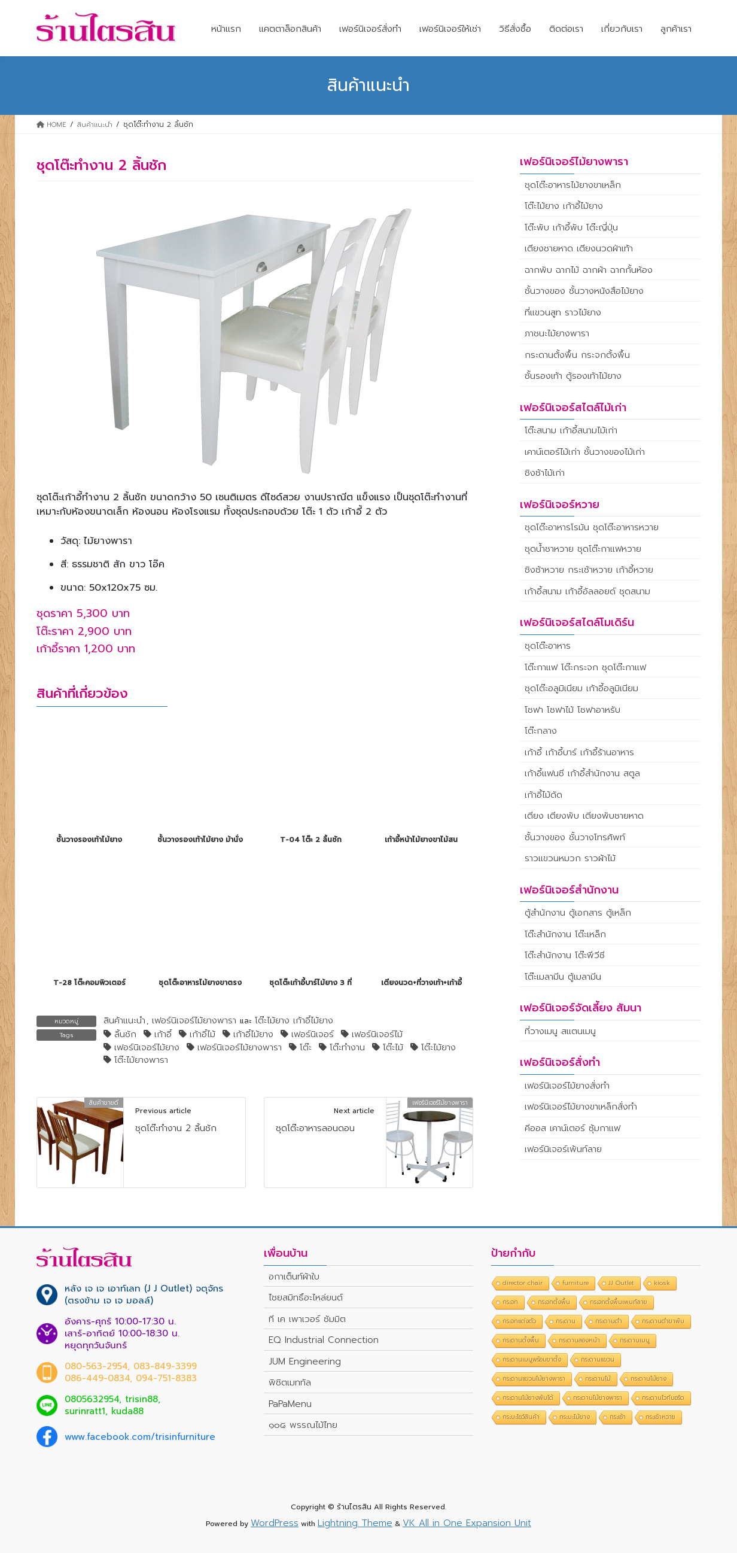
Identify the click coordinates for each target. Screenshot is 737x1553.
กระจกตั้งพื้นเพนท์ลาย (618, 1301)
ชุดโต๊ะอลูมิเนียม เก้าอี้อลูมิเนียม (581, 688)
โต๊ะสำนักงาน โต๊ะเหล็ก (565, 934)
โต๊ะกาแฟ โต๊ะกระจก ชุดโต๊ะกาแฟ (585, 667)
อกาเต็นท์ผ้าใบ (294, 1276)
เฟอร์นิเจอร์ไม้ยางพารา (194, 1021)
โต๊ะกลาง (541, 730)
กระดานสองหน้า (579, 1340)
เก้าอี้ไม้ (202, 1034)
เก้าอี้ (163, 1034)
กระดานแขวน (597, 1359)
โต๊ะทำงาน (347, 1048)
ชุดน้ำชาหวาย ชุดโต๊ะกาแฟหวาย (583, 548)
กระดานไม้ (598, 1378)
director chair (522, 1282)
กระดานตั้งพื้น (520, 1340)
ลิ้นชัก (125, 1034)
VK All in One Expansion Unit (467, 1523)
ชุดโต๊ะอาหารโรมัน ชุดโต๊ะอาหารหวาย (592, 527)
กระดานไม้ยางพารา (597, 1397)
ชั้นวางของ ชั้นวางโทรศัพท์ (575, 837)
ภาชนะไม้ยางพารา (557, 333)
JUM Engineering (305, 1361)
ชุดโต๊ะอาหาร (548, 645)
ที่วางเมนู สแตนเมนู (560, 1031)
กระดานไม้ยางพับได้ (527, 1397)
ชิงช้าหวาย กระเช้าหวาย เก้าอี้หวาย (589, 569)
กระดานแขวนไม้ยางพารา (533, 1378)
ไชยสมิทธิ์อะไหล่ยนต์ (306, 1297)
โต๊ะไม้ (393, 1048)
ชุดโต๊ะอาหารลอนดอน (315, 1128)
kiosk (662, 1282)
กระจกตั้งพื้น (554, 1301)
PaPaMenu (290, 1404)
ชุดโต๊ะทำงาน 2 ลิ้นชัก (176, 1128)
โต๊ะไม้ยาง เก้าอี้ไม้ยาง (294, 1021)
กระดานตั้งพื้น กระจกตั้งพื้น (577, 354)
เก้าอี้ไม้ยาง (253, 1034)
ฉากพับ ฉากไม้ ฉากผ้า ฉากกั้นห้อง (589, 269)
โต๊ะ (306, 1048)
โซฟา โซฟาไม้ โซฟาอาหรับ (572, 709)
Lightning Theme (355, 1523)
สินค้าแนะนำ (124, 1021)
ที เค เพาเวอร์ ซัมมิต (307, 1319)
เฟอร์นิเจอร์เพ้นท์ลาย (563, 1149)
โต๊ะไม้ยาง (438, 1048)
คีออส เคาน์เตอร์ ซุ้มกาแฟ (572, 1128)
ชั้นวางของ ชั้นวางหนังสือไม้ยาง (584, 290)
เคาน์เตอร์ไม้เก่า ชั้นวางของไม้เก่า (585, 451)
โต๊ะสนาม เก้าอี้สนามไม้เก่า (571, 430)
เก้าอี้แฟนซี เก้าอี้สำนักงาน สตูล (582, 773)
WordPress (275, 1523)
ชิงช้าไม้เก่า (545, 472)
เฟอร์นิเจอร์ (312, 1034)
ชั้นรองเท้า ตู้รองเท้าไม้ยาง (573, 375)
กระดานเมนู (635, 1340)
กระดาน (565, 1321)
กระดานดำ (608, 1321)
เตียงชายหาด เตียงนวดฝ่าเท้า (579, 248)
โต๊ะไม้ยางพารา (141, 1060)
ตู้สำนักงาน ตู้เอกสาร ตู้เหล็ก (578, 912)
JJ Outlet (621, 1282)
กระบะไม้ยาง (574, 1416)
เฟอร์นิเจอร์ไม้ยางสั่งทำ (567, 1085)
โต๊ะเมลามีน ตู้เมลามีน (563, 976)
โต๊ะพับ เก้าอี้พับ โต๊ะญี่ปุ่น (571, 227)
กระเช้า (618, 1416)
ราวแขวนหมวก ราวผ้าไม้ (570, 858)
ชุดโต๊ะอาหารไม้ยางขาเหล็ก (573, 185)
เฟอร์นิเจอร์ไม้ (377, 1034)
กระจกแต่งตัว (519, 1321)
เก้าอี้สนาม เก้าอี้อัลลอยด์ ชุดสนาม (587, 591)
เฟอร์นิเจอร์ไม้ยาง (146, 1048)
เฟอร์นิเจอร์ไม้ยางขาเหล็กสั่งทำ (581, 1106)
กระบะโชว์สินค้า (521, 1416)
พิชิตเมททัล (290, 1382)
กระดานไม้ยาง (648, 1378)
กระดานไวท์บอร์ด (663, 1397)
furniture (575, 1282)
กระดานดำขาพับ (663, 1321)
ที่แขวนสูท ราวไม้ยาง (563, 312)
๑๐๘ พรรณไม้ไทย (303, 1425)
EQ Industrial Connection (324, 1340)
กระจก (510, 1301)
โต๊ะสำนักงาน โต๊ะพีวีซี (565, 955)
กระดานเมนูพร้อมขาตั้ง (531, 1359)
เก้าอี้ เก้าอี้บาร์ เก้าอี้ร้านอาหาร (579, 752)
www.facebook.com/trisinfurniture (140, 1436)
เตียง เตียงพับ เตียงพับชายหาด (584, 815)
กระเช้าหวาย (660, 1416)
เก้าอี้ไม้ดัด (543, 794)
